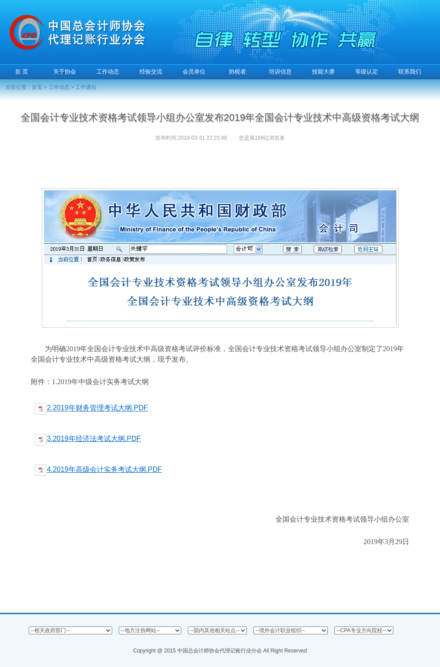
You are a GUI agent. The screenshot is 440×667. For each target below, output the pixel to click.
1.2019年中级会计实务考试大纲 (100, 381)
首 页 (21, 71)
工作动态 (59, 87)
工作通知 (85, 87)
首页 (37, 87)
